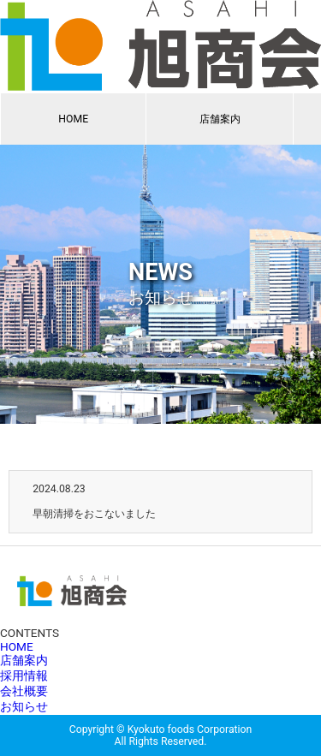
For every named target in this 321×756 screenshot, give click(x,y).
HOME (73, 119)
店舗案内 (220, 119)
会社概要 (24, 691)
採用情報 (24, 675)
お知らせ (24, 706)
